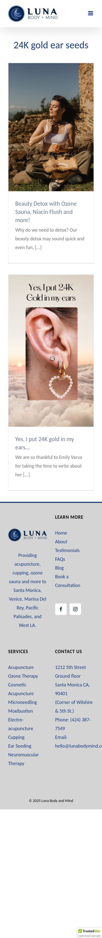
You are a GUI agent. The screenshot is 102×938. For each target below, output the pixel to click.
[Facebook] (61, 609)
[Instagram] (75, 609)
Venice (15, 599)
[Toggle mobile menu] (91, 13)
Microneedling (22, 702)
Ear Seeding (19, 746)
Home (61, 533)
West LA (27, 625)
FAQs (60, 559)
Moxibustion (20, 711)
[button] (89, 933)
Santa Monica (26, 590)
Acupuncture (21, 667)
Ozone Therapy (23, 676)
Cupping (16, 737)
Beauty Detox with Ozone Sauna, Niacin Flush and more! (46, 212)
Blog (59, 568)
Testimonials (67, 550)
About (61, 542)
